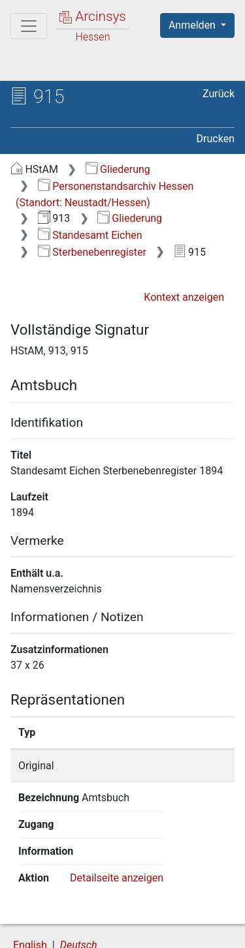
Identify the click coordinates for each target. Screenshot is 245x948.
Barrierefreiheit (78, 930)
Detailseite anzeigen (116, 824)
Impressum (175, 930)
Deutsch (78, 891)
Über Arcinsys (76, 916)
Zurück (219, 93)
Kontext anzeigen (184, 297)
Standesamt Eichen (90, 235)
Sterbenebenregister (92, 252)
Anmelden (193, 25)
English (30, 891)
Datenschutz (173, 916)
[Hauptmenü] (28, 26)
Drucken (216, 138)
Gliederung (118, 169)
